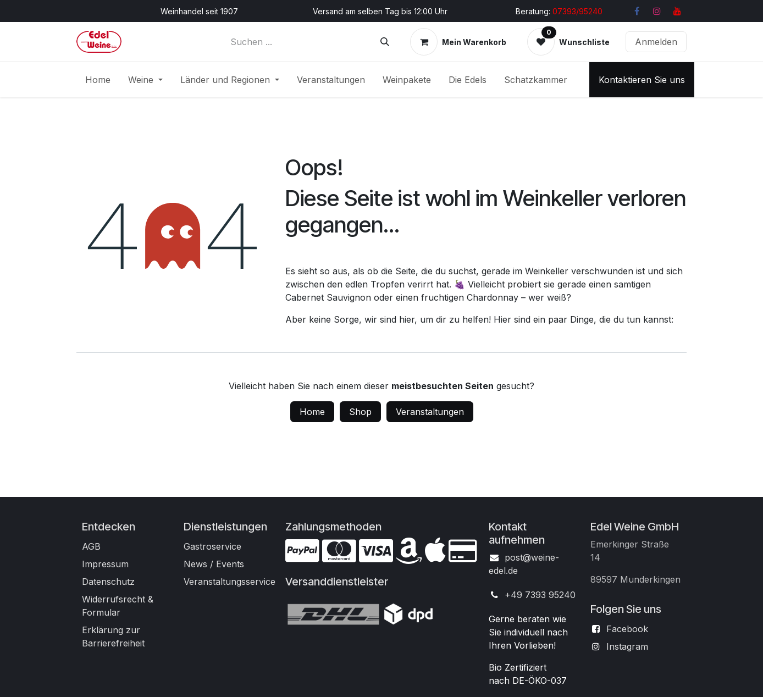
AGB (91, 546)
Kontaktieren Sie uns (642, 79)
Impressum (105, 563)
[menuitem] (97, 79)
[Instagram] (657, 11)
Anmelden (656, 41)
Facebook (627, 628)
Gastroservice (212, 546)
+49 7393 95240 (540, 594)
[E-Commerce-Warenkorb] (458, 41)
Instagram (627, 646)
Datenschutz (108, 581)
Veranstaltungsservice (229, 581)
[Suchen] (385, 42)
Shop (360, 411)
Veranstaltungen (430, 411)
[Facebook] (636, 11)
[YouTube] (677, 11)
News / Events (214, 563)
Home (312, 411)
